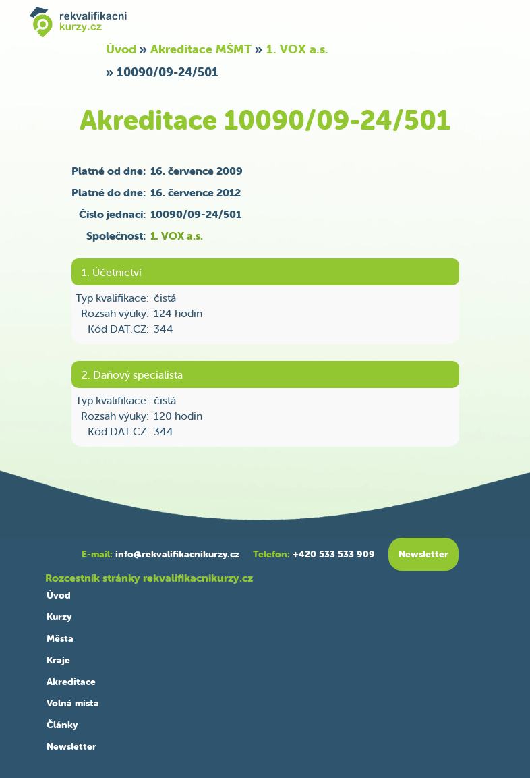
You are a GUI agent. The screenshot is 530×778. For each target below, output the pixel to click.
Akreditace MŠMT (201, 49)
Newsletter (71, 746)
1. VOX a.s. (297, 49)
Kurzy (59, 617)
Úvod (121, 49)
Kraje (58, 660)
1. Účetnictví (112, 272)
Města (60, 638)
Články (62, 725)
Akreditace (71, 681)
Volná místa (73, 703)
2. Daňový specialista (132, 374)
